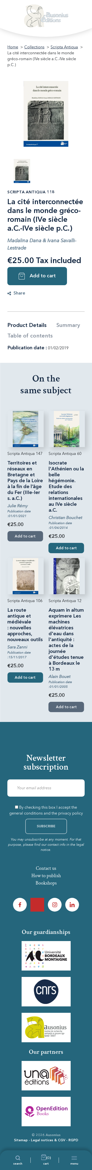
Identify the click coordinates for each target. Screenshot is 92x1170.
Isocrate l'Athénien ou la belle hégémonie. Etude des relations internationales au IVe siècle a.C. (66, 487)
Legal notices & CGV (48, 1140)
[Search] (18, 1160)
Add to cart (37, 276)
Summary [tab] (68, 325)
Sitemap (21, 1140)
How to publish (46, 876)
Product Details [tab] (27, 325)
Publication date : (27, 348)
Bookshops (46, 883)
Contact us (46, 868)
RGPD (73, 1140)
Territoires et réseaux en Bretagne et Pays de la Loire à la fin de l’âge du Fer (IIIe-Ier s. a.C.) (25, 481)
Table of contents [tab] (30, 336)
